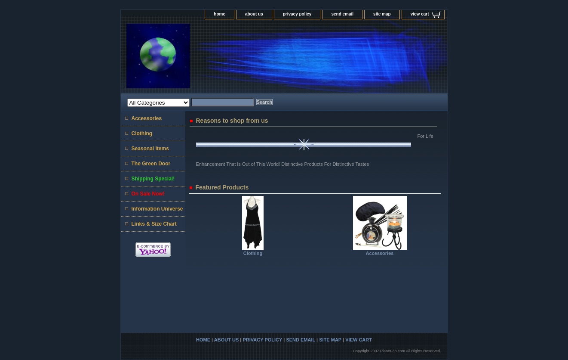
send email (342, 14)
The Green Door (151, 164)
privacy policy (297, 14)
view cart (420, 14)
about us (254, 14)
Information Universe (157, 209)
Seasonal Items (150, 149)
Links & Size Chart (154, 224)
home (219, 14)
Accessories (380, 253)
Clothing (253, 253)
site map (382, 14)
